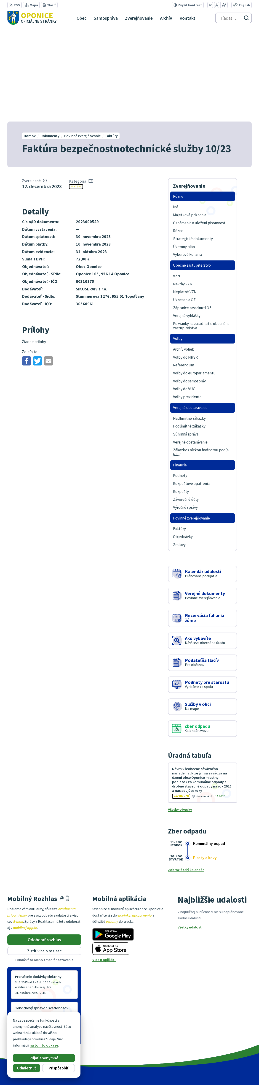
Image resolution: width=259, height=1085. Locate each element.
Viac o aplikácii (104, 866)
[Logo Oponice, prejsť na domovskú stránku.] (32, 18)
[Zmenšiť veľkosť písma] (210, 5)
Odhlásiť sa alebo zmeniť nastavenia (44, 867)
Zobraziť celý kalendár (186, 776)
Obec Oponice (185, 1072)
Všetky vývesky (180, 716)
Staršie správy (22, 944)
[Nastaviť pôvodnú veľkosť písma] (216, 5)
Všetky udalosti (190, 834)
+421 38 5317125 (230, 1041)
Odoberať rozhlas (44, 846)
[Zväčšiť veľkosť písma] (224, 5)
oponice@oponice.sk (235, 1047)
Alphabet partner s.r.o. (127, 1072)
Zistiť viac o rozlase (44, 857)
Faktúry (76, 93)
